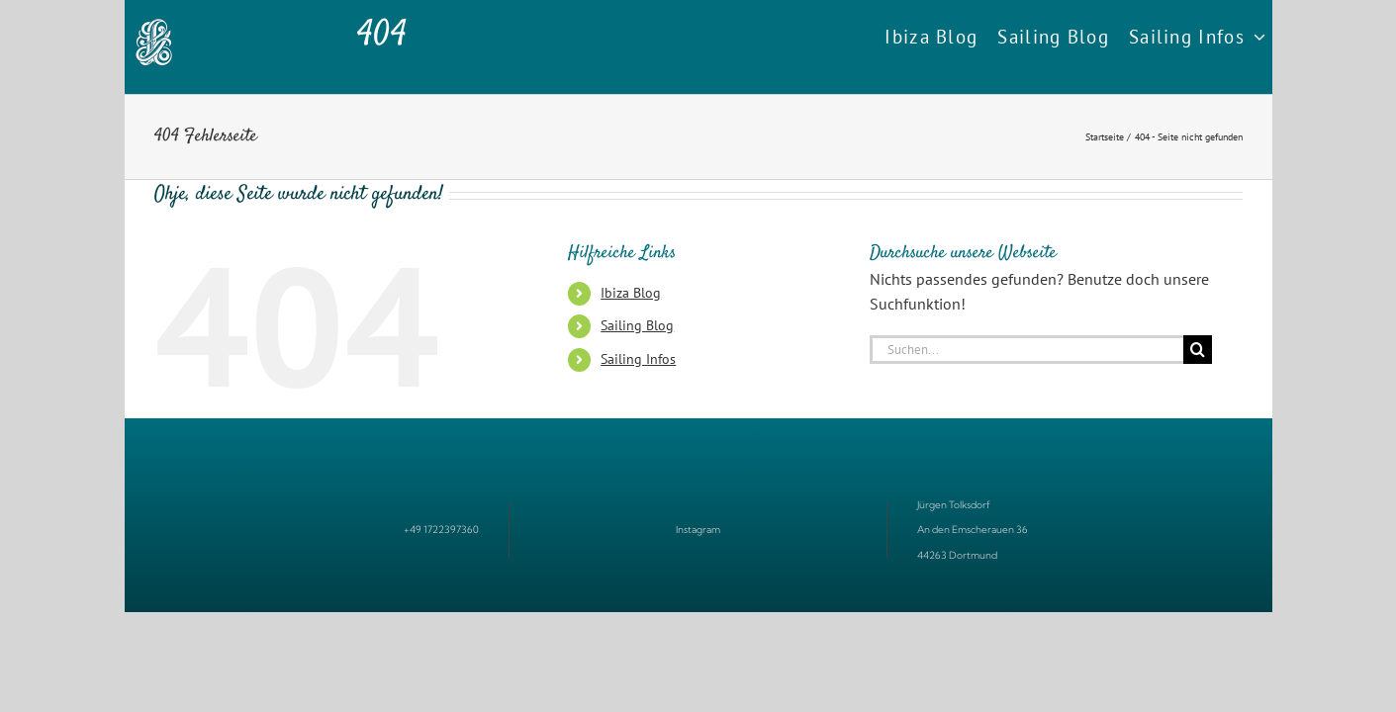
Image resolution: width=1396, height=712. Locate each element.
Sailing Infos (638, 359)
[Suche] (1197, 349)
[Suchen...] (1027, 349)
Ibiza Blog (631, 293)
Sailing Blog (637, 325)
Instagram (698, 529)
